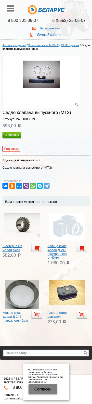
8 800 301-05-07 (23, 20)
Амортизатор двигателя (57, 314)
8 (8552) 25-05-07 (69, 20)
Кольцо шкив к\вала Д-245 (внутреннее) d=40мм (57, 251)
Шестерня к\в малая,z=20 (12, 248)
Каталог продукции (14, 45)
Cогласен (43, 389)
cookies (48, 369)
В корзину (12, 135)
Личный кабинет (50, 35)
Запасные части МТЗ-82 (43, 45)
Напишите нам (50, 28)
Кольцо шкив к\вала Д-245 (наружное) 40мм (15, 316)
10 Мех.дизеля (70, 45)
